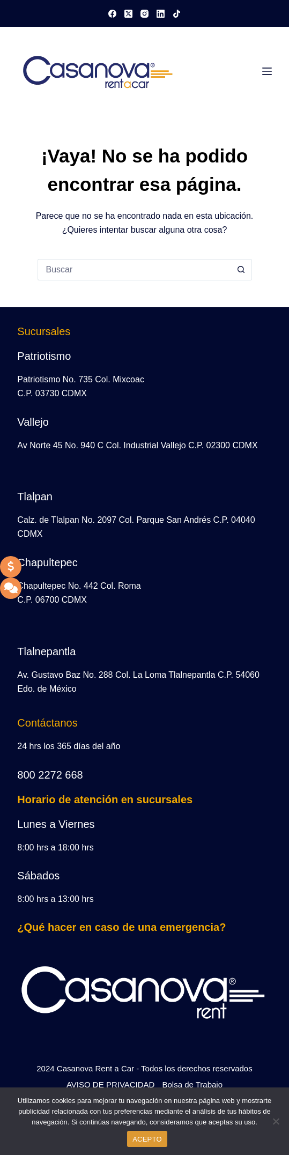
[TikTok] (177, 14)
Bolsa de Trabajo (192, 1084)
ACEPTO (147, 1139)
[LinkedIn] (161, 14)
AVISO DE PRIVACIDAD (110, 1084)
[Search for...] (134, 269)
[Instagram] (144, 14)
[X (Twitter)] (128, 14)
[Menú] (267, 71)
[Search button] (241, 269)
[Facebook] (112, 14)
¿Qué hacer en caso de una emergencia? (121, 927)
